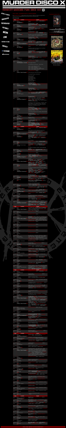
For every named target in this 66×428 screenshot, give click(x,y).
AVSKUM (39, 159)
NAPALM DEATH (42, 92)
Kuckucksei (19, 295)
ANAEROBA (30, 144)
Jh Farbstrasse (19, 398)
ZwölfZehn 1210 (20, 39)
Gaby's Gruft (19, 34)
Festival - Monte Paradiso (21, 72)
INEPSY (39, 171)
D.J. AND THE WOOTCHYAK (33, 160)
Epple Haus (19, 116)
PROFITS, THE (34, 199)
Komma (18, 124)
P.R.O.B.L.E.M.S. (42, 45)
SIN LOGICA (41, 256)
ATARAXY (30, 51)
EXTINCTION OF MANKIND (40, 207)
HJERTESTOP (31, 171)
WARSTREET (31, 125)
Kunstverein (19, 136)
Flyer (37, 23)
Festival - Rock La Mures (21, 218)
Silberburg (19, 244)
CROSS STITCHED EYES (33, 57)
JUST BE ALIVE (31, 135)
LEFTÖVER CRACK (32, 38)
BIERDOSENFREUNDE (32, 24)
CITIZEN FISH (31, 296)
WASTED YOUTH (31, 109)
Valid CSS (30, 426)
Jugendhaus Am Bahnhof (21, 336)
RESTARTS (34, 298)
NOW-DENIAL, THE (32, 204)
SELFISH (41, 259)
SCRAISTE (43, 137)
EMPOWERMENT (31, 122)
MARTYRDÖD (37, 172)
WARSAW (41, 32)
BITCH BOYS (30, 178)
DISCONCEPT (39, 41)
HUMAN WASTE (31, 120)
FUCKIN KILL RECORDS (56, 63)
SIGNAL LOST (42, 189)
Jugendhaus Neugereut (21, 99)
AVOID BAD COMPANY (32, 108)
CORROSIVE (39, 144)
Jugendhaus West (20, 85)
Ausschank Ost (20, 129)
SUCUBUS (30, 156)
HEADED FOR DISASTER (33, 170)
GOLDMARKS (19, 22)
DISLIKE (43, 24)
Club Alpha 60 (19, 369)
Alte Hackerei (19, 47)
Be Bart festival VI (31, 174)
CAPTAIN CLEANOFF (32, 165)
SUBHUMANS (42, 20)
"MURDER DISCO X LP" (57, 48)
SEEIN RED (42, 204)
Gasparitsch (19, 26)
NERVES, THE (31, 100)
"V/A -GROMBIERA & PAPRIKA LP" (57, 62)
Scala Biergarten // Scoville (22, 62)
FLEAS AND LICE (31, 297)
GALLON (39, 178)
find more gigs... (57, 31)
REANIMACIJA (31, 163)
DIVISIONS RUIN (39, 149)
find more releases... (57, 64)
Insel (18, 53)
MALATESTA (30, 136)
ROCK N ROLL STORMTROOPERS (35, 180)
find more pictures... (57, 25)
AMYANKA (30, 216)
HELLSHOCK (38, 262)
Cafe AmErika (19, 121)
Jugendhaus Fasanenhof (21, 171)
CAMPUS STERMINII (32, 251)
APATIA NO (30, 287)
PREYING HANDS (42, 127)
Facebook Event (31, 23)
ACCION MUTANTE (32, 114)
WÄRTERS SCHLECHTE (36, 268)
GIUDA (39, 169)
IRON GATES (30, 29)
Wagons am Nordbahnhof (21, 43)
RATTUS (37, 162)
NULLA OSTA (41, 249)
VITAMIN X (40, 163)
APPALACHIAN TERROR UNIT (34, 28)
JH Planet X (19, 347)
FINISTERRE (30, 169)
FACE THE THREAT (32, 89)
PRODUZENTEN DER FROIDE (34, 124)
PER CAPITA (34, 137)
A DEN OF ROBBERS (32, 164)
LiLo (17, 109)
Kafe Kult (18, 281)
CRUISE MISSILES (32, 317)
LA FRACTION (42, 202)
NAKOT (29, 162)
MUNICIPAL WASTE (32, 83)
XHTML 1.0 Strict (25, 426)
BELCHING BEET (31, 422)
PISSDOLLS (34, 84)
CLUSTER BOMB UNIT (41, 51)
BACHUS (30, 149)
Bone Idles (30, 41)
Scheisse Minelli (42, 141)
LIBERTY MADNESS (32, 155)
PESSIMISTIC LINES (36, 123)
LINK (29, 172)
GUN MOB (44, 175)
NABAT (40, 161)
